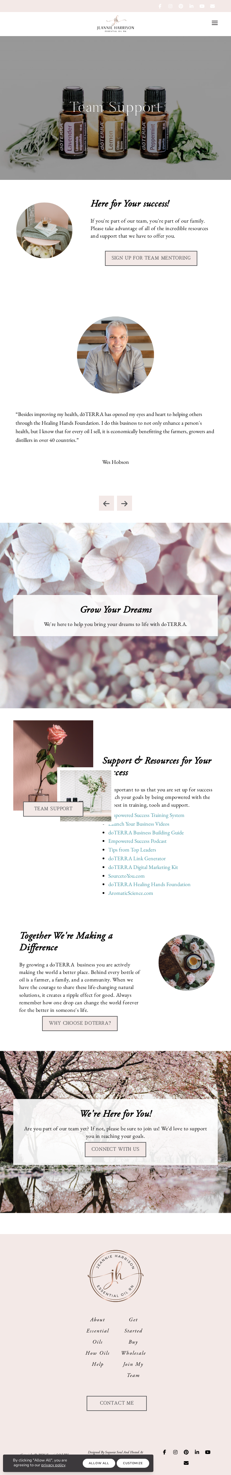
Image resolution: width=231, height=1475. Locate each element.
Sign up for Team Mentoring (151, 258)
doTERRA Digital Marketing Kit (143, 867)
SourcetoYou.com (126, 875)
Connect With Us (115, 1149)
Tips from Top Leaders (132, 849)
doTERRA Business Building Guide (146, 832)
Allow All (99, 1463)
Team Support (53, 808)
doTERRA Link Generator (137, 858)
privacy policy (53, 1465)
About (97, 1320)
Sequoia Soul (113, 1452)
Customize (133, 1463)
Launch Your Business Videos (138, 823)
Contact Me (117, 1403)
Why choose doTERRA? (80, 1023)
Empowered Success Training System (146, 814)
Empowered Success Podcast (137, 840)
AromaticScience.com (130, 892)
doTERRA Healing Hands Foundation (149, 884)
